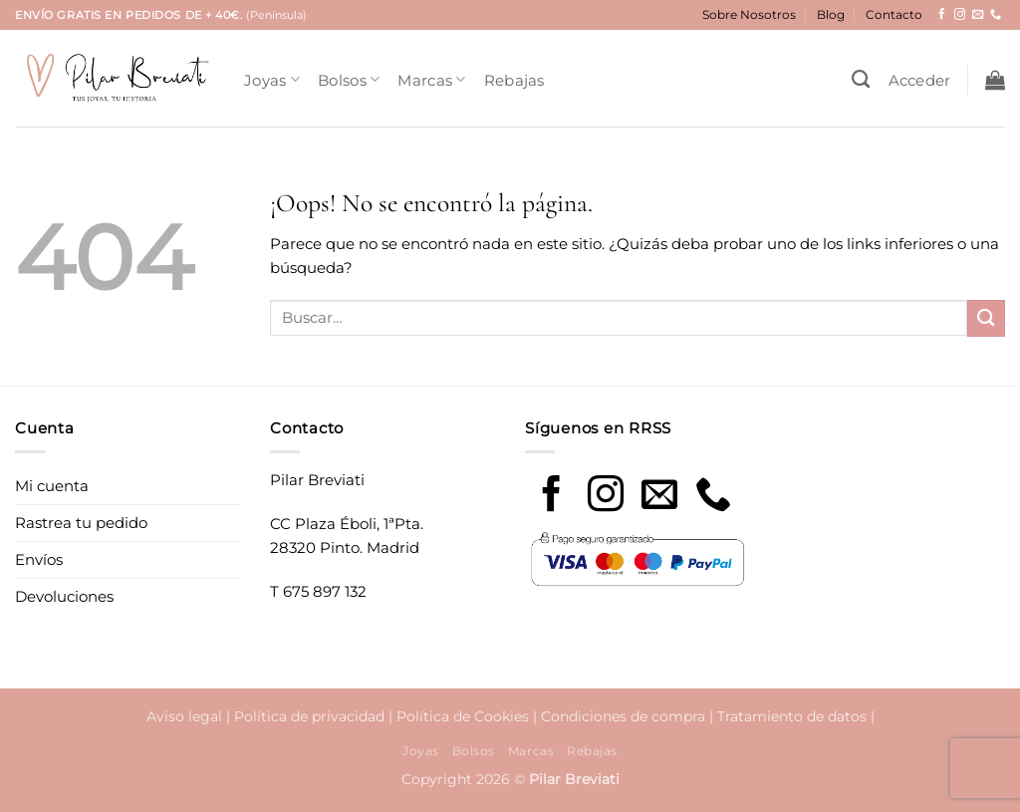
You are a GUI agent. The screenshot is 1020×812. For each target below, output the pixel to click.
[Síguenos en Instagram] (959, 15)
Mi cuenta (52, 485)
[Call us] (713, 496)
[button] (920, 80)
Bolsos (349, 79)
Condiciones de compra (623, 716)
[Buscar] (861, 80)
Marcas (431, 79)
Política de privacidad (309, 716)
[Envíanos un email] (977, 15)
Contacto (894, 14)
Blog (831, 14)
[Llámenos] (995, 15)
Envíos (39, 559)
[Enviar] (986, 318)
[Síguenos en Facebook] (941, 15)
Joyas (272, 79)
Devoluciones (64, 596)
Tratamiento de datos (792, 716)
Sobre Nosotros (749, 14)
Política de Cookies (462, 716)
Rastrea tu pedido (81, 522)
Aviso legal (184, 716)
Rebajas (514, 80)
